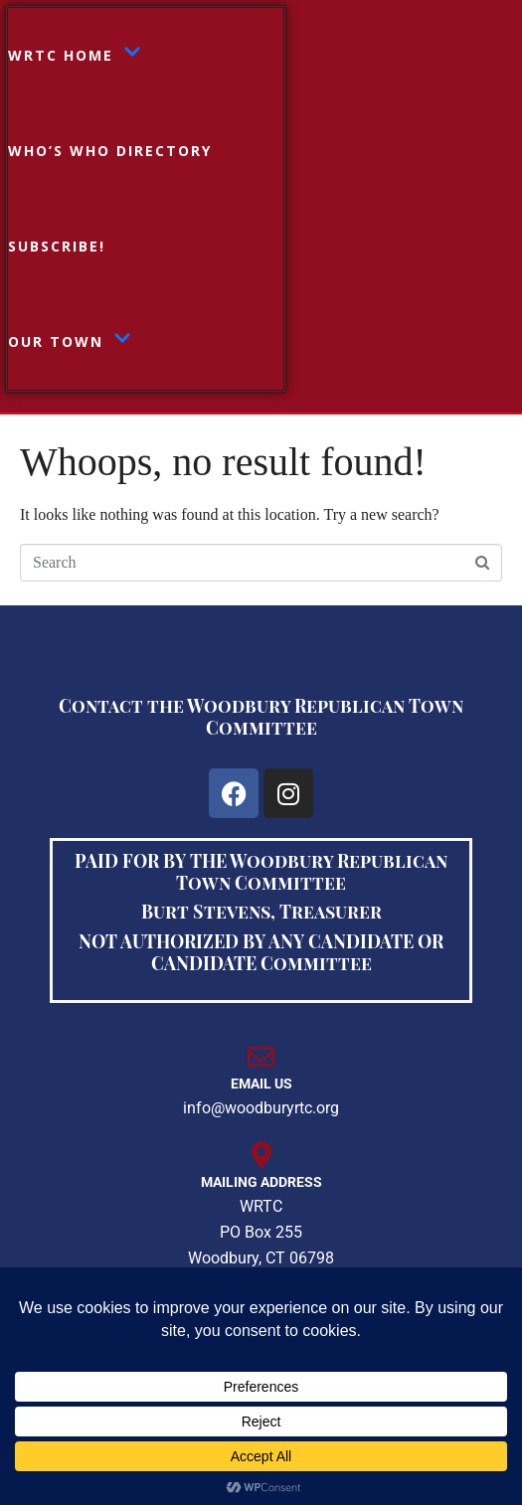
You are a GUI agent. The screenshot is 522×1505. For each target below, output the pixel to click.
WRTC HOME (74, 55)
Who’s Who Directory (110, 150)
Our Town (69, 342)
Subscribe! (56, 246)
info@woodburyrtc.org (261, 1107)
